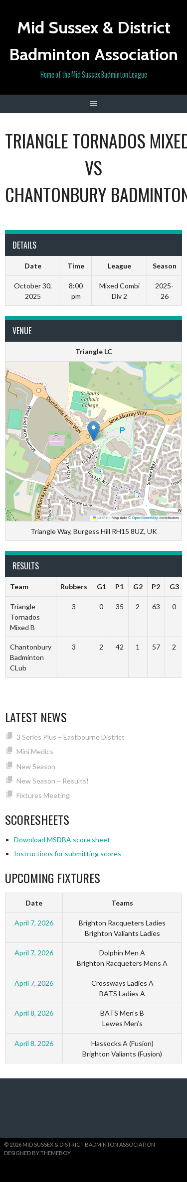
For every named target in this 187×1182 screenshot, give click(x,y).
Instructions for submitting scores (67, 853)
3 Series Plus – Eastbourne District (70, 737)
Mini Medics (34, 751)
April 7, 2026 (33, 923)
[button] (93, 431)
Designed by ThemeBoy (37, 1153)
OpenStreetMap (145, 518)
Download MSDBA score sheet (62, 839)
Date (33, 903)
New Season (35, 766)
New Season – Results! (52, 781)
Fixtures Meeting (43, 795)
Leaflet (101, 518)
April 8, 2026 (33, 1013)
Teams (122, 903)
